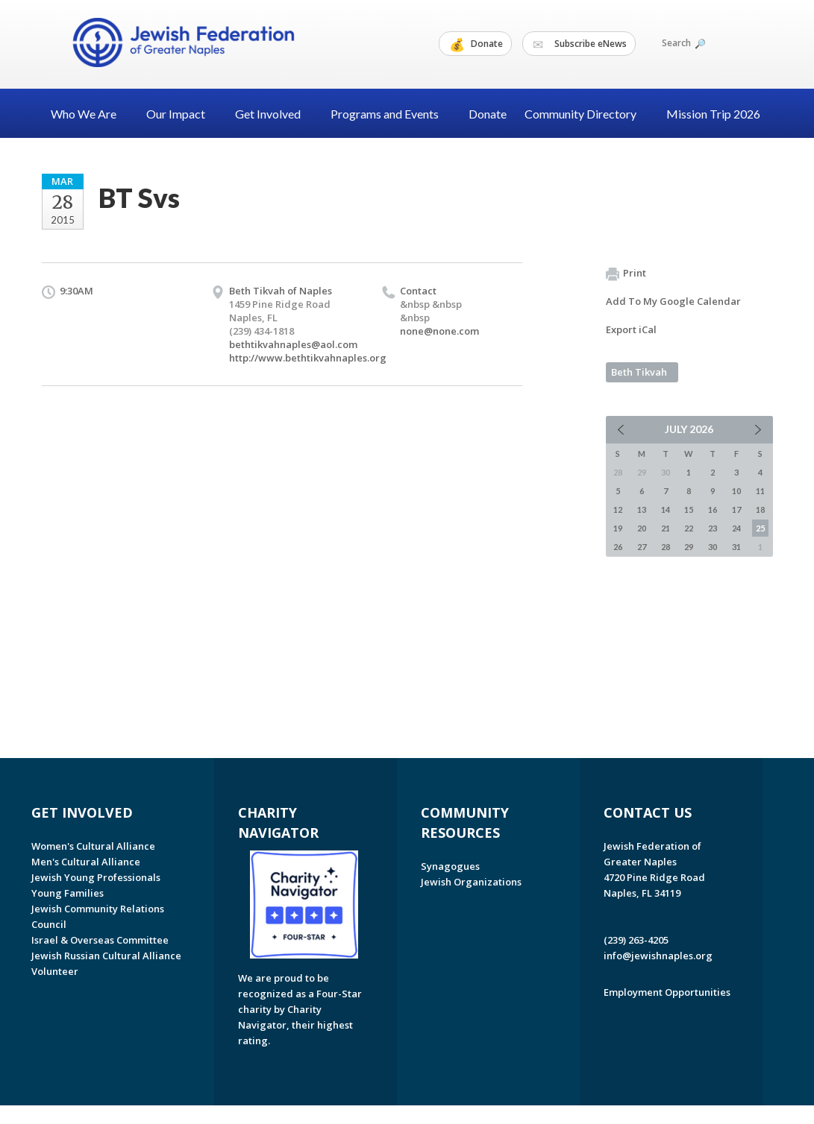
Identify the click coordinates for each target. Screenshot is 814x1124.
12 (617, 509)
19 (617, 528)
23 (712, 528)
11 (760, 491)
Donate (476, 44)
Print (626, 273)
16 (712, 509)
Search (683, 43)
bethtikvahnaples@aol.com (293, 344)
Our (181, 114)
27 (641, 547)
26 (617, 547)
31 (736, 547)
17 (736, 509)
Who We (89, 114)
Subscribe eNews (580, 44)
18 (760, 509)
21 (665, 528)
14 (665, 509)
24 (736, 528)
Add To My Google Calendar (673, 301)
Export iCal (631, 329)
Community (586, 114)
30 (712, 547)
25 (760, 528)
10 (736, 491)
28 (665, 547)
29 (688, 547)
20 (641, 528)
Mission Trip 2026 (713, 114)
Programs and (391, 114)
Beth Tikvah (639, 372)
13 (641, 509)
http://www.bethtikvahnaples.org (307, 357)
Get (274, 114)
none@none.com (439, 331)
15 (688, 509)
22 (688, 528)
